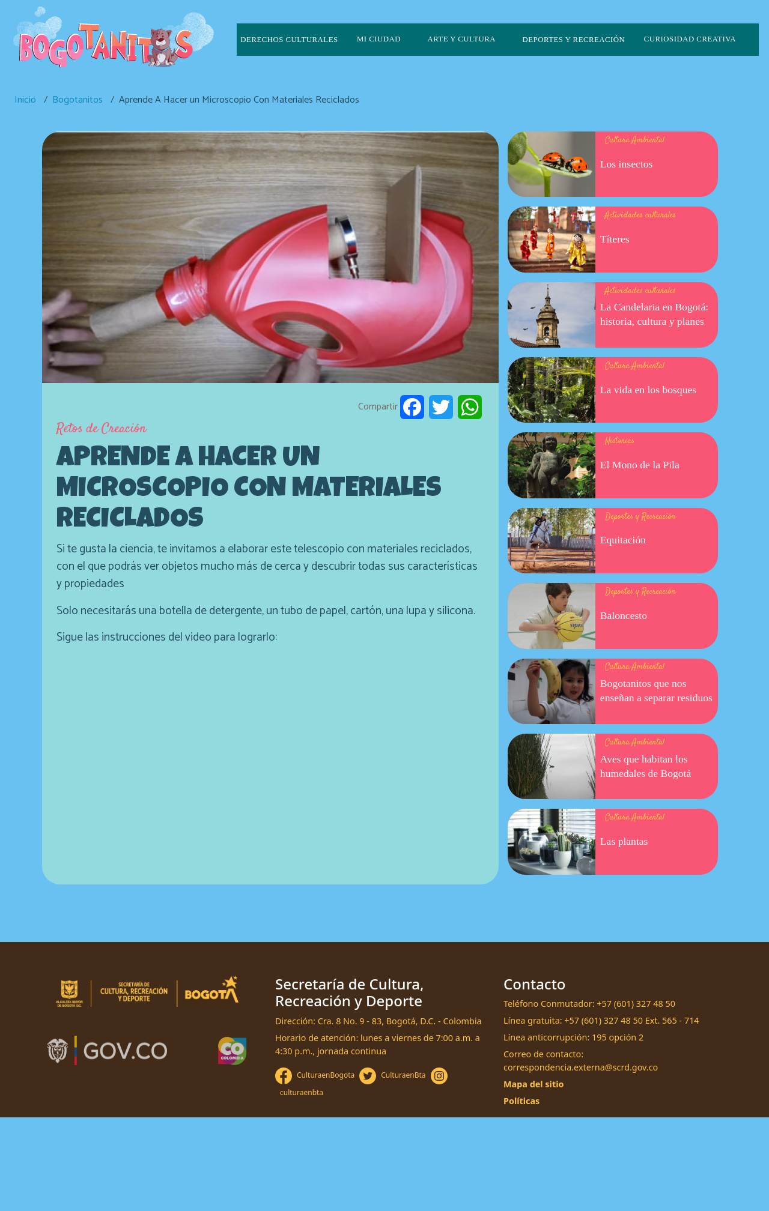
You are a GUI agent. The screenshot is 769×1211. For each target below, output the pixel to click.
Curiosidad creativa (690, 39)
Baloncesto (623, 615)
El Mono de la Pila (639, 465)
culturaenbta (301, 1092)
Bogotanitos (77, 100)
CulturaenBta (403, 1075)
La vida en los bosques (648, 390)
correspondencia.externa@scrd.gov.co (580, 1067)
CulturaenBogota (325, 1075)
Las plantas (624, 841)
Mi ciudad (379, 39)
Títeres (615, 239)
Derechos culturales (289, 39)
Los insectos (626, 164)
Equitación (623, 540)
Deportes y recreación (573, 39)
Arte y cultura (461, 39)
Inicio (25, 100)
